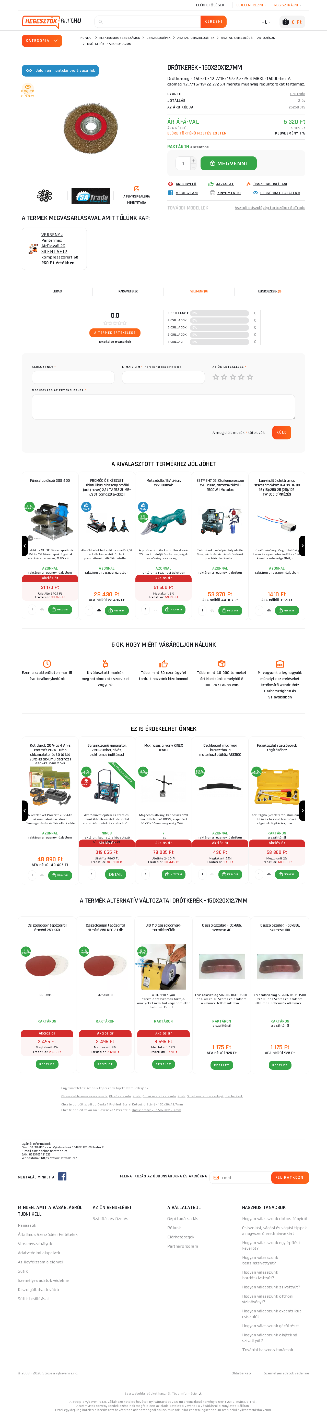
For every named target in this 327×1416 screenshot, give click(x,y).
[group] (50, 546)
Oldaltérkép (242, 1373)
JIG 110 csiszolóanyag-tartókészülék (164, 928)
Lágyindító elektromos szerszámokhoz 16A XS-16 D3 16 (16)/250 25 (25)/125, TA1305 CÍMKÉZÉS (277, 487)
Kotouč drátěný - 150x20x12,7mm (157, 1104)
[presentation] (71, 432)
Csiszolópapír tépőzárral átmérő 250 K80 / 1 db (105, 928)
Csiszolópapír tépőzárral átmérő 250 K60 (47, 928)
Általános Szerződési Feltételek (48, 1234)
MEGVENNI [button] (62, 609)
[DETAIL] (92, 874)
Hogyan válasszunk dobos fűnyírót (275, 1218)
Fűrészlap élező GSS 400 (50, 480)
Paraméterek (128, 291)
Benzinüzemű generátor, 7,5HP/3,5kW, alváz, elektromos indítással (106, 750)
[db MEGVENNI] (32, 610)
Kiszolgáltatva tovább (38, 1289)
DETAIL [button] (115, 874)
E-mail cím (152, 366)
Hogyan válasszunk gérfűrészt (270, 1325)
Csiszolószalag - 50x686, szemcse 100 (280, 928)
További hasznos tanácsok (268, 1349)
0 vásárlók (123, 341)
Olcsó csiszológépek (125, 1096)
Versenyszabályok (35, 1243)
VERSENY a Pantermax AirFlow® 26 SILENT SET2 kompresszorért (56, 246)
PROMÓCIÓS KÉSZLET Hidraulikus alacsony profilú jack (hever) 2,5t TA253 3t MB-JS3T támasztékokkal (107, 487)
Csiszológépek (158, 38)
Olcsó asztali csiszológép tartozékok (215, 1096)
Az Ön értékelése (229, 366)
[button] (60, 609)
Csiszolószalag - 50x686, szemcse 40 (221, 928)
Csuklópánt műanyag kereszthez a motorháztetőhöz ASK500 (220, 750)
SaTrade (297, 94)
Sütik (23, 1271)
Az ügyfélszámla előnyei (40, 1262)
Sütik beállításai (33, 1298)
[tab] (199, 291)
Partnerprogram (182, 1246)
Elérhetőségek (210, 5)
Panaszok (27, 1225)
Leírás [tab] (57, 291)
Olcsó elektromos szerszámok (84, 1096)
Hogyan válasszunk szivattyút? (271, 1287)
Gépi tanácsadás (182, 1218)
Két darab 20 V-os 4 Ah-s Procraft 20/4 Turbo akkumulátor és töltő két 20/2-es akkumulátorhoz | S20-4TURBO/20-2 (50, 752)
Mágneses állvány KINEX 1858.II (163, 748)
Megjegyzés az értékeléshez (59, 390)
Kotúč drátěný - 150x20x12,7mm (156, 1110)
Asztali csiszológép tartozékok (248, 38)
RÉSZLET (47, 1064)
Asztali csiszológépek (195, 38)
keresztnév (44, 366)
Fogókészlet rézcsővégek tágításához (277, 748)
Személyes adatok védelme (43, 1280)
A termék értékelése (115, 332)
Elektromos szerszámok (119, 38)
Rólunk (174, 1227)
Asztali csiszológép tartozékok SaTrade (270, 208)
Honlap (86, 38)
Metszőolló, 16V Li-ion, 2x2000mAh (163, 483)
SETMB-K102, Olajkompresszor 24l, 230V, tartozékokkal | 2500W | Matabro (220, 485)
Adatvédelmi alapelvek (39, 1252)
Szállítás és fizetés (111, 1218)
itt (199, 1393)
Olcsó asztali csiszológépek (164, 1096)
